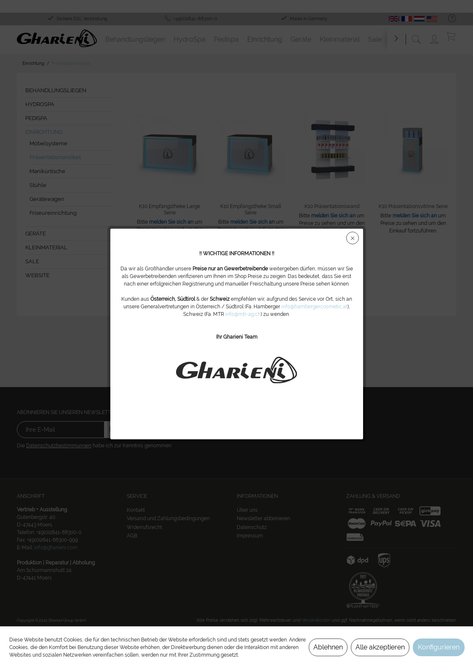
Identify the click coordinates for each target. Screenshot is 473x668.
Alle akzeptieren (380, 647)
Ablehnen (328, 647)
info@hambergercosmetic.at (314, 307)
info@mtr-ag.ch (243, 314)
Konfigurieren (439, 647)
